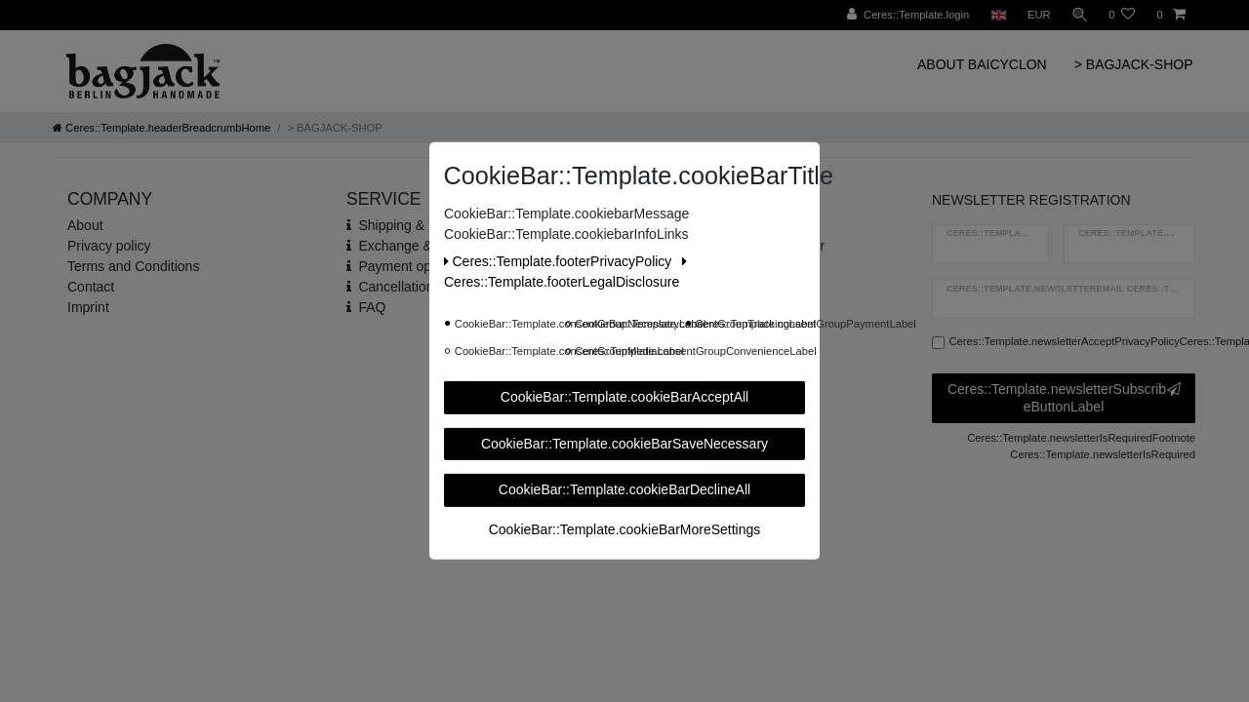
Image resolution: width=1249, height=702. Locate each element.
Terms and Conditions (133, 266)
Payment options (409, 266)
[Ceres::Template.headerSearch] (1078, 15)
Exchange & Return (417, 246)
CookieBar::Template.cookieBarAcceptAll (624, 397)
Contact (90, 286)
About (85, 225)
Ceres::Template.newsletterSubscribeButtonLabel (1064, 397)
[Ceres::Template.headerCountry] (996, 15)
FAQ (371, 307)
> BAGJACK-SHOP (1133, 64)
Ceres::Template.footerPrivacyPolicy (559, 261)
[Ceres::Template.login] (906, 15)
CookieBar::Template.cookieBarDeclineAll (624, 489)
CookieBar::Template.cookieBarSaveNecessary (624, 442)
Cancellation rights (414, 286)
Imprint (88, 307)
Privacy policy (109, 246)
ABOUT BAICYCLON (982, 64)
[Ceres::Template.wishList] (1122, 15)
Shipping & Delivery (417, 225)
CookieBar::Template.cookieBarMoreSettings (625, 528)
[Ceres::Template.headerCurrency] (1036, 15)
